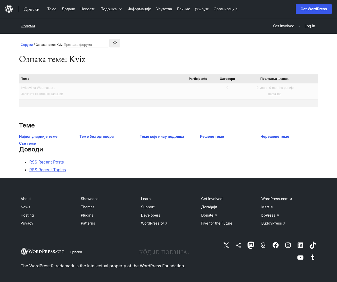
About (26, 198)
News (25, 207)
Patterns (88, 223)
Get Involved (212, 198)
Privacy (27, 223)
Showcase (89, 198)
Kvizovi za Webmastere (38, 88)
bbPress (270, 215)
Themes (87, 207)
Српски (76, 252)
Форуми (28, 26)
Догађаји (209, 207)
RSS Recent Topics (47, 169)
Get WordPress (314, 9)
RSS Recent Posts (46, 162)
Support (148, 207)
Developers (150, 215)
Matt (267, 207)
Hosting (27, 215)
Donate (209, 215)
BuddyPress (273, 223)
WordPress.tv (154, 223)
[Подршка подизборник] (111, 9)
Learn (146, 198)
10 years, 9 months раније (274, 88)
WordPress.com (276, 198)
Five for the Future (216, 223)
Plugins (87, 215)
